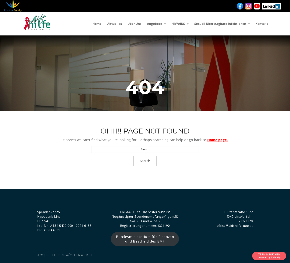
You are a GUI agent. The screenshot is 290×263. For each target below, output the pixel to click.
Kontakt (262, 24)
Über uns (134, 24)
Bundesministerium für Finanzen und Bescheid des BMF (145, 238)
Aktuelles (114, 24)
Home (97, 24)
